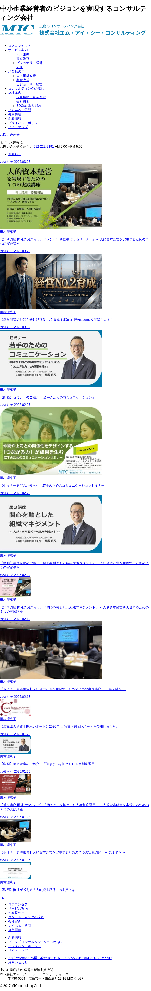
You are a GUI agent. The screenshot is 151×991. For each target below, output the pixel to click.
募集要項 (14, 114)
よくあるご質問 (19, 110)
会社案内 (14, 93)
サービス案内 (18, 50)
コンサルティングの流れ (26, 88)
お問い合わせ (10, 134)
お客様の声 (16, 71)
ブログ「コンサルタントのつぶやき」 (36, 942)
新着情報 (14, 118)
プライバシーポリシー (24, 123)
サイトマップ (18, 127)
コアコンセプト (19, 45)
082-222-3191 (43, 146)
